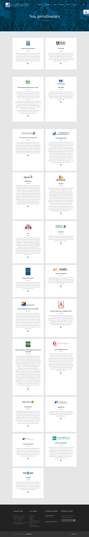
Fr (78, 4)
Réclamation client (33, 525)
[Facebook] (70, 534)
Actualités (68, 4)
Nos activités (48, 4)
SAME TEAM (29, 534)
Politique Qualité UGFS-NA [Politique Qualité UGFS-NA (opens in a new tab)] (34, 521)
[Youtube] (72, 534)
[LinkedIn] (75, 534)
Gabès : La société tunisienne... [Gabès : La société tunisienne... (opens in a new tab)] (51, 521)
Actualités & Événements (34, 522)
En (81, 4)
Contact (74, 4)
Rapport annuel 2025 (49, 515)
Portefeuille (61, 4)
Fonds (55, 4)
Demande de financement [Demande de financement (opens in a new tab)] (34, 526)
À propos (40, 4)
